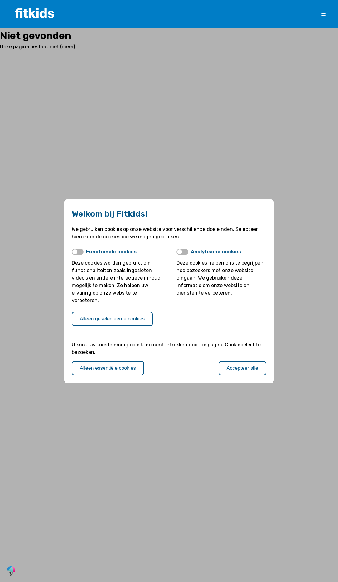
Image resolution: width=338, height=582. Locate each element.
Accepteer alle (242, 368)
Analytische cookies (216, 252)
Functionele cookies (111, 252)
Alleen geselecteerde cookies (112, 318)
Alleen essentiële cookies (108, 368)
